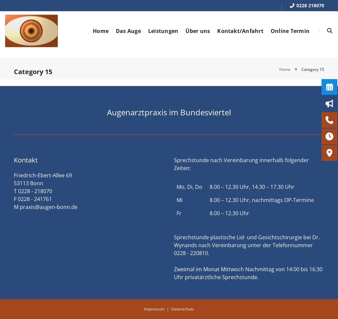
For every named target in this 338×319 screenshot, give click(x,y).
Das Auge (128, 31)
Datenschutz (182, 309)
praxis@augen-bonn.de (49, 207)
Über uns (198, 31)
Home (101, 31)
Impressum (154, 309)
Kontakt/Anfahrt (240, 31)
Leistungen (163, 31)
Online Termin (290, 31)
